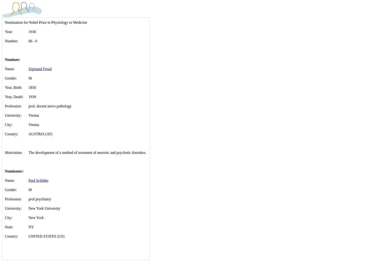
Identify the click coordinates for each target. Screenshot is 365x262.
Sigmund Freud (40, 69)
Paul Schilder (39, 180)
